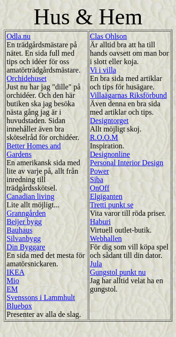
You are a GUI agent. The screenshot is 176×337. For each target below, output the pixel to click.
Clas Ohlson (108, 36)
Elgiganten (106, 196)
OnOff (99, 188)
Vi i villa (103, 70)
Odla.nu (19, 36)
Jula (96, 264)
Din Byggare (26, 247)
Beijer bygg (24, 222)
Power (99, 171)
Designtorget (109, 121)
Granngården (26, 213)
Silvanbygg (24, 238)
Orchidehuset (26, 78)
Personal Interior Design (126, 163)
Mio (13, 281)
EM (12, 289)
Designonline (110, 154)
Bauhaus (19, 230)
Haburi (100, 222)
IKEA (15, 272)
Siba (96, 179)
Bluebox (19, 306)
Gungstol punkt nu (118, 272)
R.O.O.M (104, 137)
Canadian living (30, 196)
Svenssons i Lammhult (41, 297)
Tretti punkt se (112, 205)
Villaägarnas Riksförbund (128, 95)
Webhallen (106, 238)
